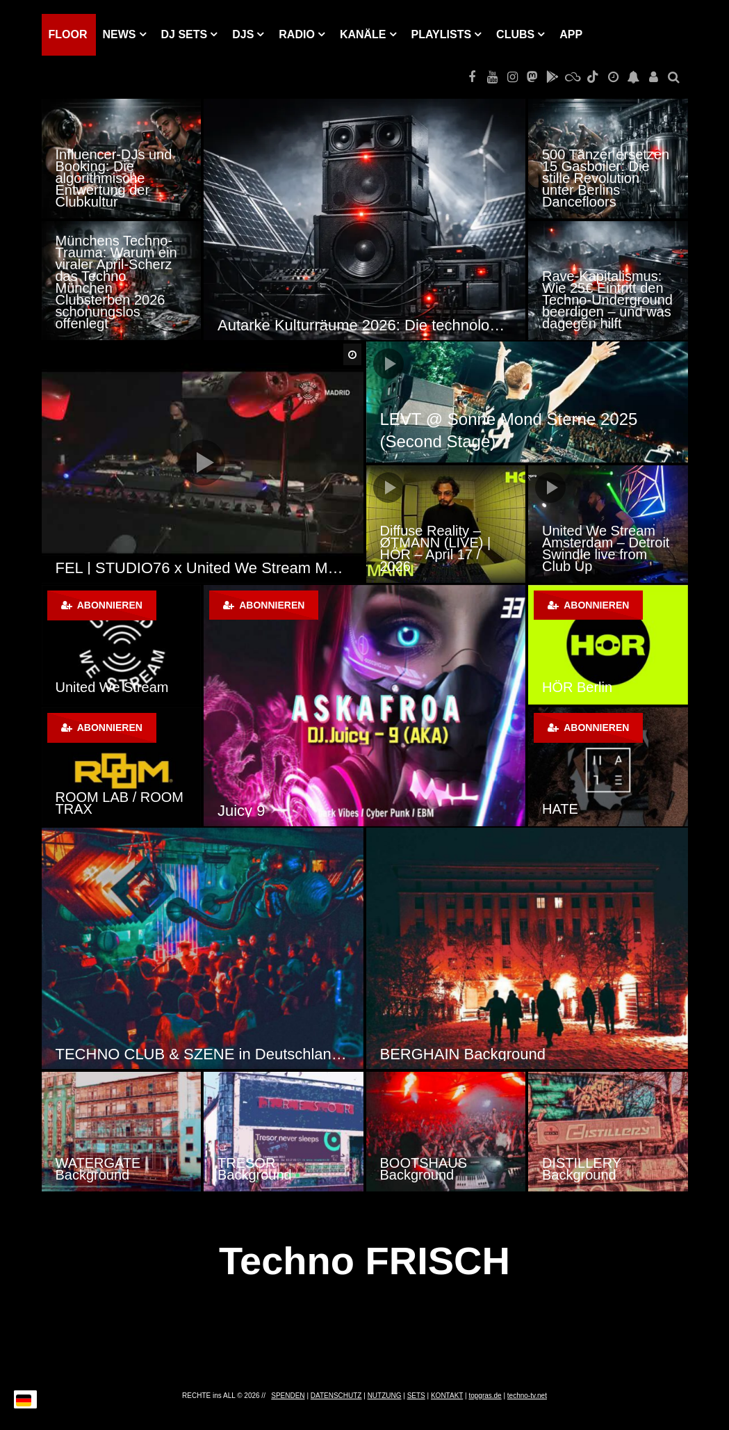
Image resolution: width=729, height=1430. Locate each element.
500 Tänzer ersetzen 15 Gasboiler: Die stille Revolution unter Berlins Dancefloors (605, 178)
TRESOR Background (255, 1168)
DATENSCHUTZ (336, 1395)
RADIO (297, 34)
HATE (560, 809)
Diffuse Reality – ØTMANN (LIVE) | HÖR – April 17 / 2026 (435, 548)
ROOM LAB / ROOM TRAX (119, 803)
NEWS (119, 34)
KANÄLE (363, 34)
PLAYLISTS (441, 34)
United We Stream (112, 687)
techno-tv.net (527, 1395)
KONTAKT (447, 1395)
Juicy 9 (241, 810)
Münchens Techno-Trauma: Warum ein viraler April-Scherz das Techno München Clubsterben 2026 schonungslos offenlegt (116, 282)
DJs (243, 34)
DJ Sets (184, 34)
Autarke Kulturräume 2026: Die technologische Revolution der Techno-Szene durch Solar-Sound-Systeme (364, 325)
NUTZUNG (385, 1395)
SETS (416, 1395)
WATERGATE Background (98, 1168)
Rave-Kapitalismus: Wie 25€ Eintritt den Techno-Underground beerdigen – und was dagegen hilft (607, 299)
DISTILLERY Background (581, 1168)
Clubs (515, 34)
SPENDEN (287, 1395)
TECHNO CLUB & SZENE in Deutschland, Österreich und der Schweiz (203, 1054)
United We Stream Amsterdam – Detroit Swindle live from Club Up (605, 548)
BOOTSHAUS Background (424, 1168)
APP (570, 34)
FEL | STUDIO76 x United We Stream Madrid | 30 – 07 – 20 (203, 568)
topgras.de (484, 1395)
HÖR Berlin (577, 687)
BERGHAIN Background (463, 1054)
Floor (68, 34)
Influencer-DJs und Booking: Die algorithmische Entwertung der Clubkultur (114, 178)
